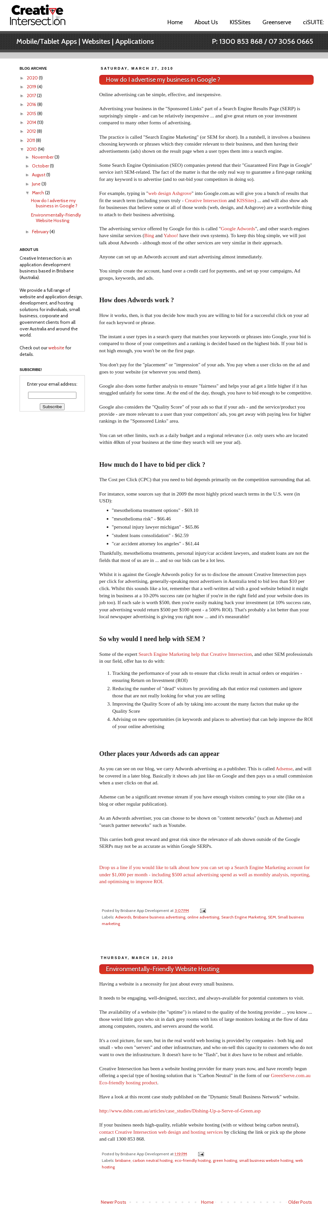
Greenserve (276, 22)
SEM (272, 917)
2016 (32, 104)
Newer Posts (113, 1202)
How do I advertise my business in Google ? (163, 79)
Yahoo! (171, 235)
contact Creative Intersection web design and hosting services (161, 1132)
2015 (32, 113)
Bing (149, 235)
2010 (32, 149)
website (56, 348)
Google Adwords (238, 228)
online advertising (203, 917)
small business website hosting (266, 1160)
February (41, 232)
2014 (32, 122)
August (39, 175)
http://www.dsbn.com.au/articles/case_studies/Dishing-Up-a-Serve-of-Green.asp (180, 1110)
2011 (31, 140)
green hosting (225, 1160)
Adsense (283, 768)
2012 (32, 131)
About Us (206, 22)
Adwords (123, 917)
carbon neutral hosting (153, 1160)
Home (175, 22)
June (36, 184)
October (41, 166)
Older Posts (300, 1202)
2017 (32, 95)
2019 (32, 87)
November (43, 157)
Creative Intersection (206, 200)
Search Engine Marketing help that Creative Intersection (195, 654)
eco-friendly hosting (193, 1160)
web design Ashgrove (170, 193)
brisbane (123, 1160)
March (38, 193)
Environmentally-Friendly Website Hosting (162, 969)
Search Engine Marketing (243, 917)
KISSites (240, 22)
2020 (33, 78)
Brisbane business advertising (159, 917)
